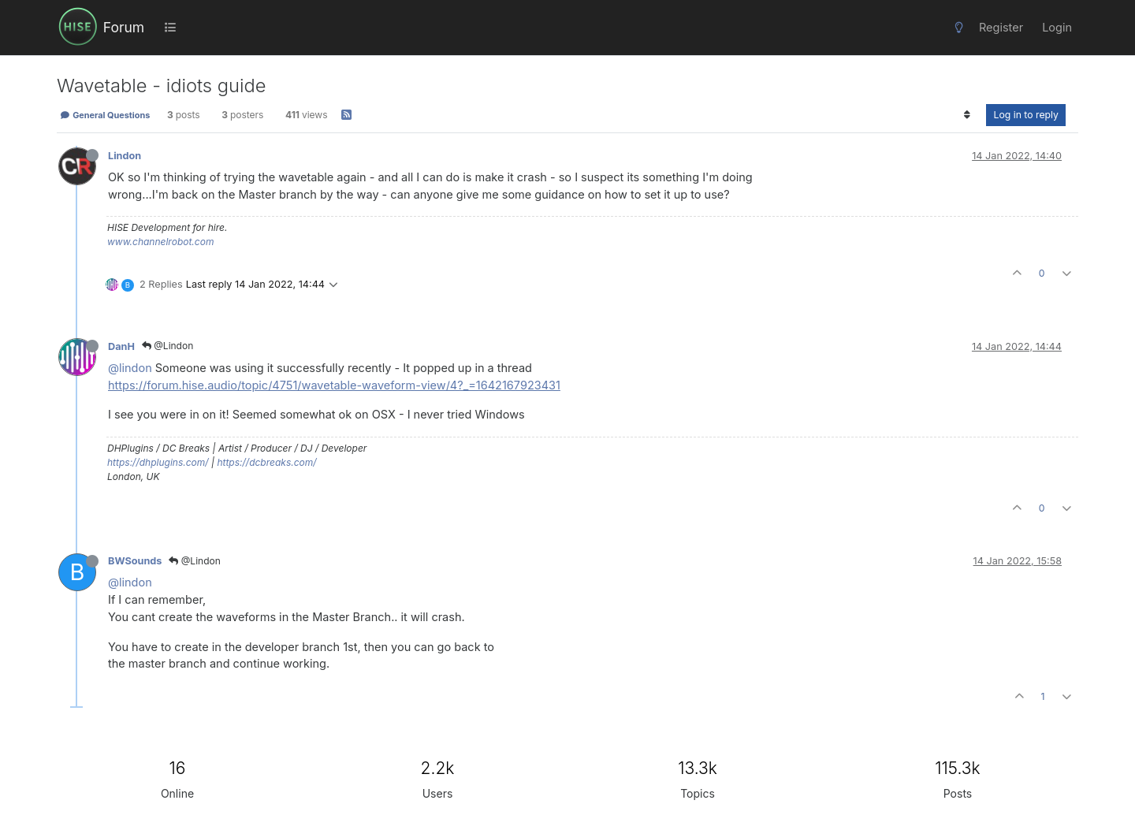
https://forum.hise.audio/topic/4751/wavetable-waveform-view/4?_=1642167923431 (334, 385)
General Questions (105, 115)
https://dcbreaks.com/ (266, 462)
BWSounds (135, 561)
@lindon (130, 367)
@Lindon (167, 346)
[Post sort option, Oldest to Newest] (967, 115)
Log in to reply (1026, 115)
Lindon (124, 156)
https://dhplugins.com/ (158, 462)
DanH (121, 346)
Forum (123, 27)
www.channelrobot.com (160, 242)
